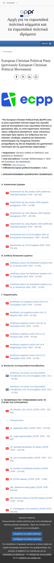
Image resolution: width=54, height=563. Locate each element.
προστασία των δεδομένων (14, 557)
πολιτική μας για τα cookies (40, 557)
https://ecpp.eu (18, 165)
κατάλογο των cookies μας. (30, 561)
